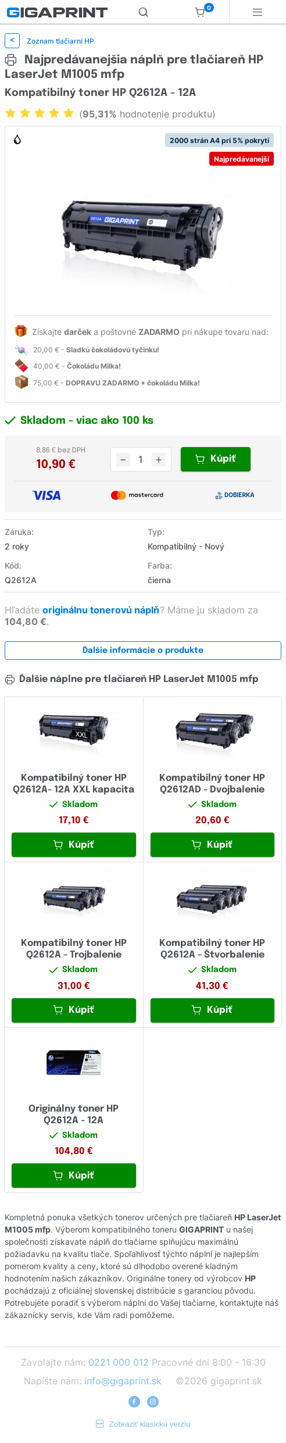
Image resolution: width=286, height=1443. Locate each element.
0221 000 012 (118, 1362)
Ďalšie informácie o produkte (143, 651)
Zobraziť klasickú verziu (143, 1424)
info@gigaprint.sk (123, 1381)
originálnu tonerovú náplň (102, 610)
